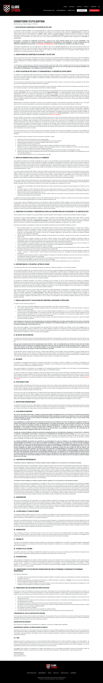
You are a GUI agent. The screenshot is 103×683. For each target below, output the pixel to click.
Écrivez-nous (64, 673)
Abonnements (61, 10)
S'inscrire (82, 10)
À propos (79, 6)
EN (99, 6)
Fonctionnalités (49, 10)
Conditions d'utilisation (43, 677)
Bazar (65, 6)
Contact (86, 6)
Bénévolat (71, 10)
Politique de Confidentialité (55, 114)
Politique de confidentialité (58, 677)
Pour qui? (72, 6)
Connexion (94, 10)
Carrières (93, 6)
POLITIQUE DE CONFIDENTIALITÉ (46, 43)
